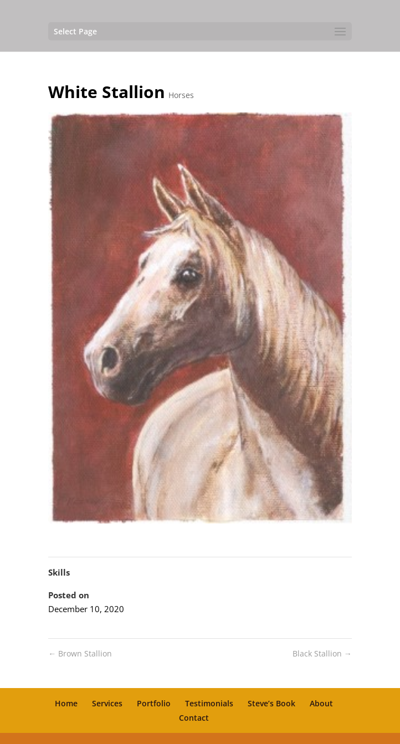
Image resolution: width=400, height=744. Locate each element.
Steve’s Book (271, 703)
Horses (181, 95)
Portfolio (154, 703)
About (321, 703)
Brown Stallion (80, 653)
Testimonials (209, 703)
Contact (194, 717)
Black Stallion (322, 653)
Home (66, 703)
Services (107, 703)
